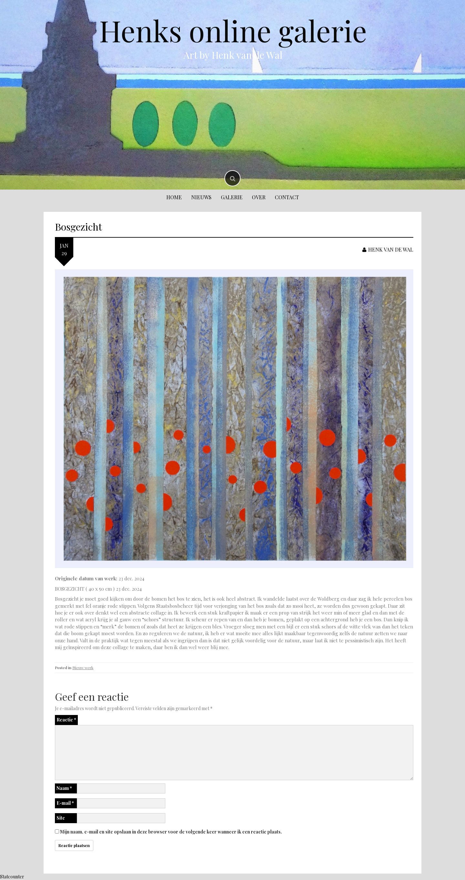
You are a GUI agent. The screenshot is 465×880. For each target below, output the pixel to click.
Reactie (66, 720)
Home (174, 197)
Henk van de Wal (387, 249)
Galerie (232, 197)
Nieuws (201, 197)
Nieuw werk (82, 667)
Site (61, 818)
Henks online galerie (233, 30)
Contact (287, 197)
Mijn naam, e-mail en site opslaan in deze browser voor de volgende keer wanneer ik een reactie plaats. (171, 832)
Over (258, 197)
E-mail (65, 803)
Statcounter (12, 877)
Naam (64, 788)
